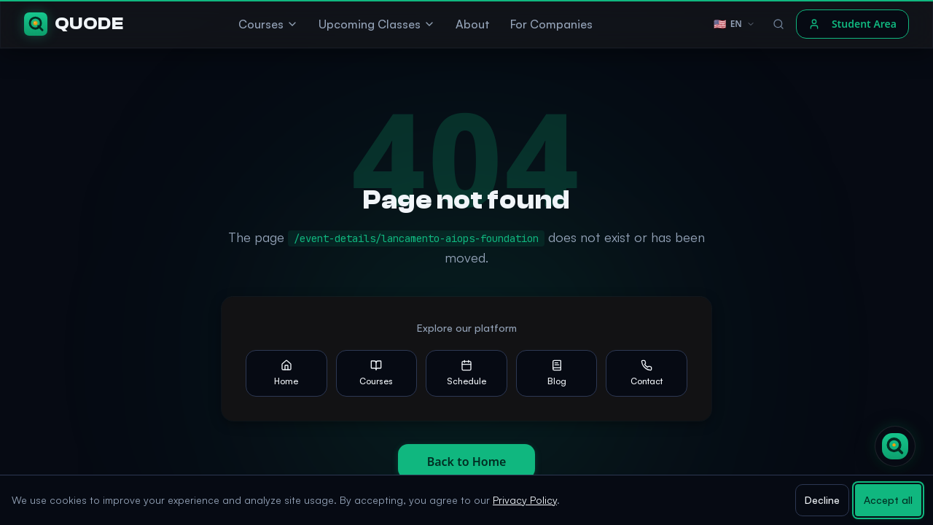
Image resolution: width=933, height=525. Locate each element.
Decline (822, 500)
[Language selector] (734, 24)
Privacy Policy (525, 500)
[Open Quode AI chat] (895, 446)
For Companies (551, 24)
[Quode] (73, 24)
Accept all (888, 500)
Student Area (852, 24)
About (473, 24)
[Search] (778, 24)
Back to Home (467, 462)
